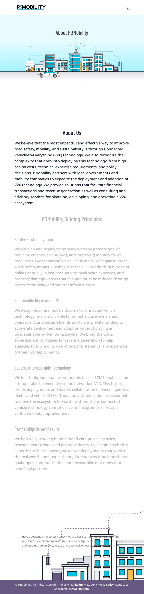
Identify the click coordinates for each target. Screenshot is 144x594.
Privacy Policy (105, 584)
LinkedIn (77, 584)
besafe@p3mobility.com (73, 589)
